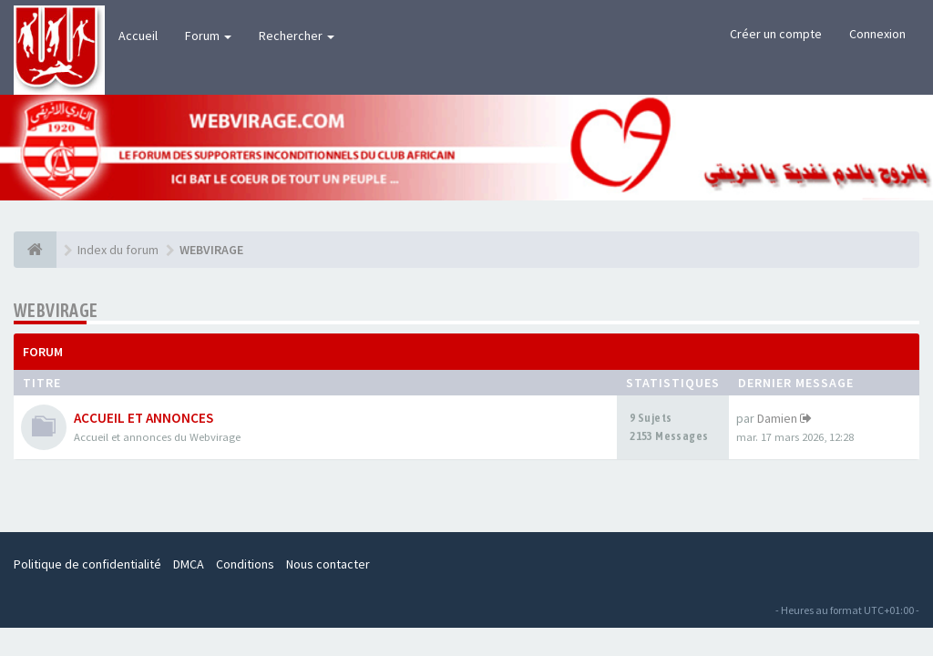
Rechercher (296, 35)
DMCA (188, 564)
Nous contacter (328, 564)
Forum (208, 35)
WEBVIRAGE (56, 310)
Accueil (138, 35)
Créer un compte (776, 34)
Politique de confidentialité (87, 564)
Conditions (245, 564)
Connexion (877, 34)
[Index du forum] (35, 249)
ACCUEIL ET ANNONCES (143, 417)
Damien (777, 418)
